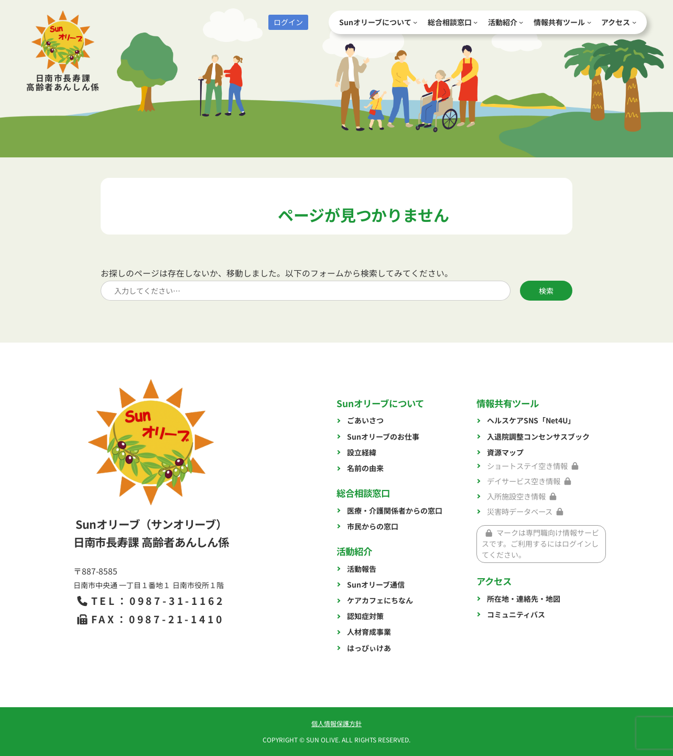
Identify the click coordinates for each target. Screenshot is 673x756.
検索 (546, 290)
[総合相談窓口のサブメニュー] (475, 22)
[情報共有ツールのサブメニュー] (589, 22)
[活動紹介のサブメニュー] (521, 22)
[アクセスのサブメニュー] (634, 22)
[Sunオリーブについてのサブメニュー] (415, 22)
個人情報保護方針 (336, 723)
